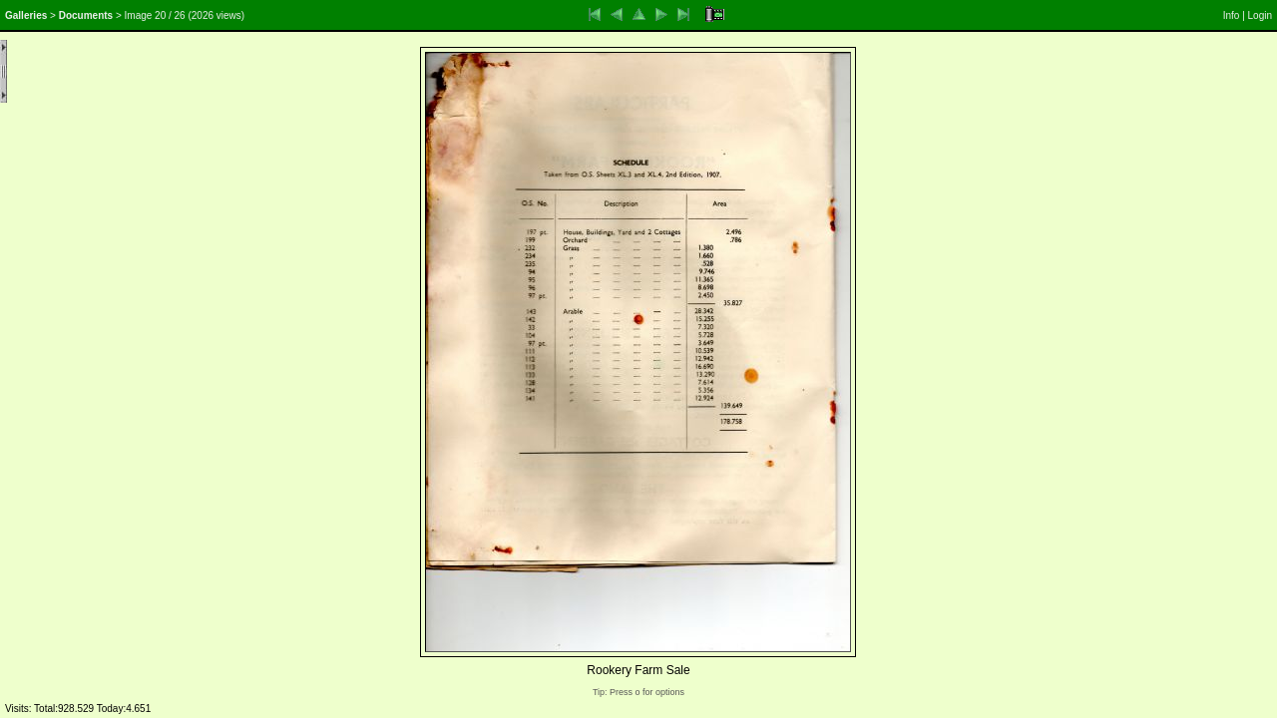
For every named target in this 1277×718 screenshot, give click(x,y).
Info (1231, 15)
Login (1260, 15)
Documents (86, 15)
